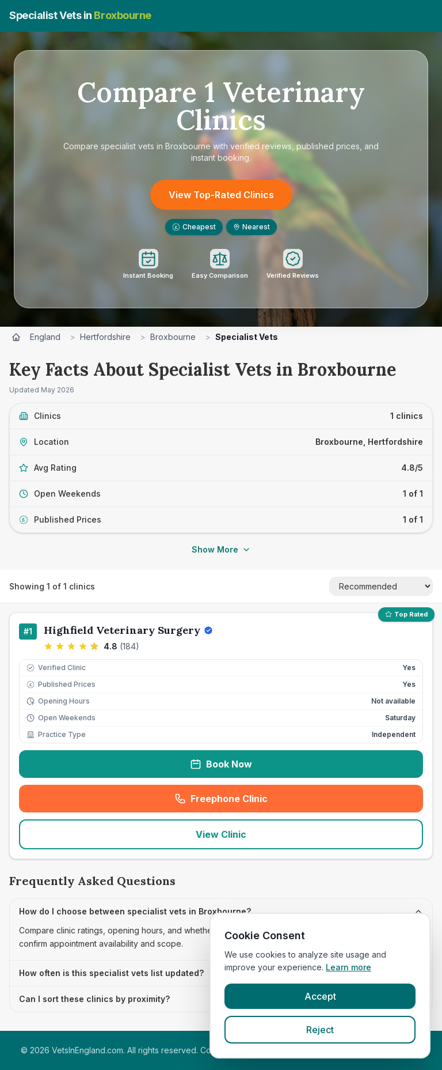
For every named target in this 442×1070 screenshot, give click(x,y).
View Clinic (221, 834)
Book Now (221, 764)
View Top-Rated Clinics (221, 195)
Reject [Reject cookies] (320, 1029)
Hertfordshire (105, 337)
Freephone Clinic (258, 802)
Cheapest (194, 226)
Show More (221, 549)
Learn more (348, 967)
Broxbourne (173, 337)
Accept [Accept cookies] (320, 996)
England (45, 337)
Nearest (251, 226)
